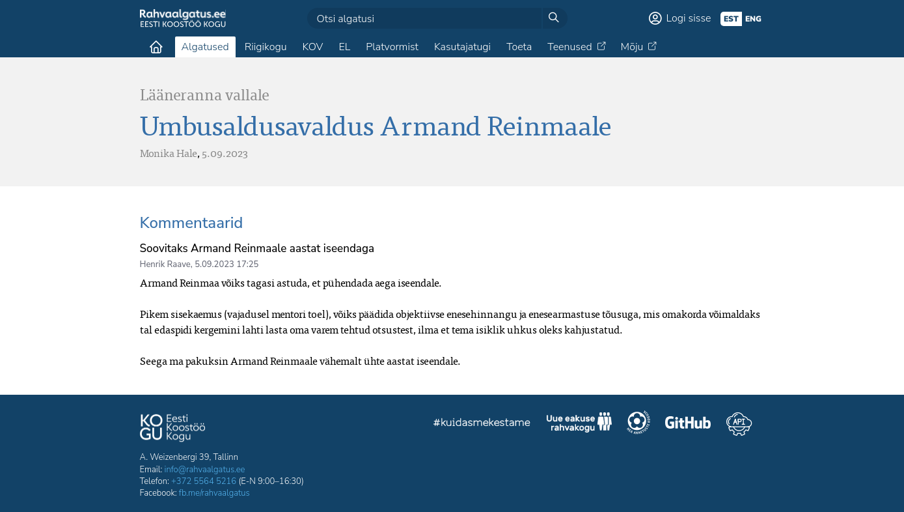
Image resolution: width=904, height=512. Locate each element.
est (731, 19)
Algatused (205, 47)
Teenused (569, 47)
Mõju (632, 47)
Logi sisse (688, 18)
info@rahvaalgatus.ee (205, 470)
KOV (312, 47)
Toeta (519, 47)
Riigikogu (266, 47)
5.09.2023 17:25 (226, 264)
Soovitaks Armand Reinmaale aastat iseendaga (257, 248)
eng (753, 19)
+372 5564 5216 (203, 481)
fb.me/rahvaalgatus (214, 493)
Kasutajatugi (462, 47)
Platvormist (392, 47)
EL (344, 47)
